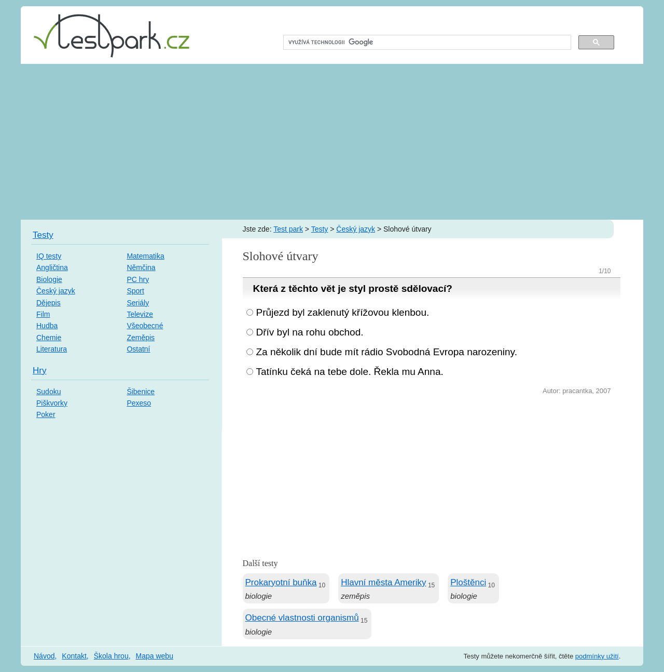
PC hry (138, 279)
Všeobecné (145, 325)
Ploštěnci (468, 582)
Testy (319, 229)
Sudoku (48, 391)
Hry (39, 370)
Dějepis (48, 303)
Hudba (47, 325)
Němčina (141, 267)
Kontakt (74, 656)
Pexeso (139, 403)
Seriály (138, 303)
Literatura (51, 349)
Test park (288, 229)
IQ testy (48, 256)
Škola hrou (111, 656)
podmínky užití (597, 656)
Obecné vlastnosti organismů (302, 618)
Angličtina (52, 267)
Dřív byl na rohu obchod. (310, 332)
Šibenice (141, 391)
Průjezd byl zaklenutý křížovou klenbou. (343, 312)
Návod (44, 656)
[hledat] (426, 42)
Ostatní (138, 349)
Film (43, 314)
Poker (46, 414)
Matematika (145, 256)
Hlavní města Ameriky (383, 582)
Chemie (48, 337)
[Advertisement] (332, 141)
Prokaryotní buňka (281, 582)
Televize (140, 314)
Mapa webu (154, 656)
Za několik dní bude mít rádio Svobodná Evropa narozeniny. (386, 351)
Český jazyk (355, 229)
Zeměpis (141, 337)
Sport (135, 291)
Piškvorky (51, 403)
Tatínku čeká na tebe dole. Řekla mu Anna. (350, 371)
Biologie (49, 279)
